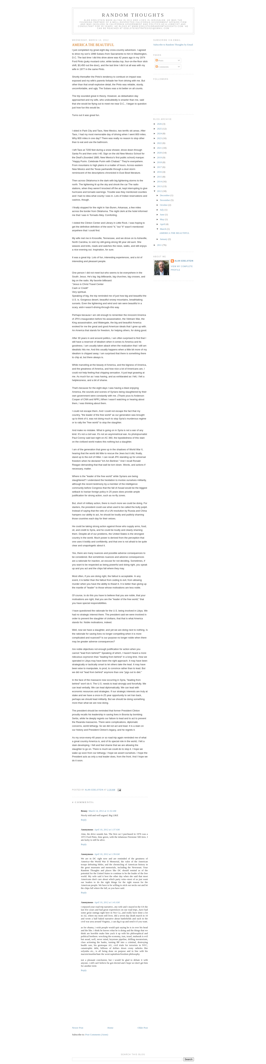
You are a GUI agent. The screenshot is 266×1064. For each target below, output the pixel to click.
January (164, 239)
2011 (159, 245)
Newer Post (77, 1027)
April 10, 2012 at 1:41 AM (107, 902)
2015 (159, 176)
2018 (159, 162)
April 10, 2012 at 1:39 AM (107, 854)
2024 (159, 133)
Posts (159, 60)
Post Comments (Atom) (96, 1034)
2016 (159, 171)
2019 (159, 157)
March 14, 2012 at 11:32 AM (102, 810)
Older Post (143, 1027)
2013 (159, 186)
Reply (84, 819)
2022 (159, 143)
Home (110, 1027)
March (163, 229)
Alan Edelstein (184, 261)
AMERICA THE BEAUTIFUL (174, 233)
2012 (159, 191)
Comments (162, 66)
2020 (159, 152)
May (162, 219)
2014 (159, 181)
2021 (159, 147)
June (162, 214)
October (164, 205)
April (163, 224)
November (165, 200)
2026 (159, 123)
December (165, 195)
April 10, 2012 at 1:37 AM (107, 829)
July (162, 209)
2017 (159, 167)
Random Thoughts (133, 15)
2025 (159, 128)
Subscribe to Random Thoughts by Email (173, 44)
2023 (159, 138)
